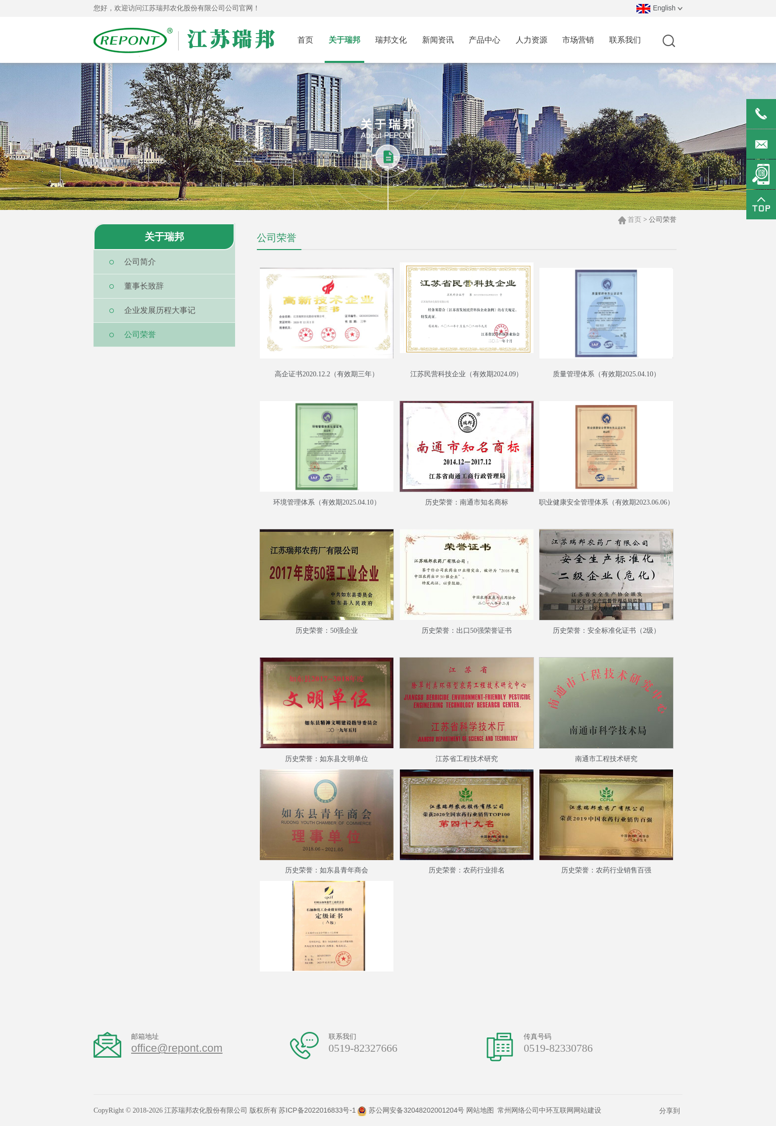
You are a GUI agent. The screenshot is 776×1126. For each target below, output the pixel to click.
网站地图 (480, 1110)
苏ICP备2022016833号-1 (317, 1110)
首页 (634, 219)
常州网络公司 (518, 1110)
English (659, 8)
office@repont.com (177, 1048)
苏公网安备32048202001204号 (410, 1110)
